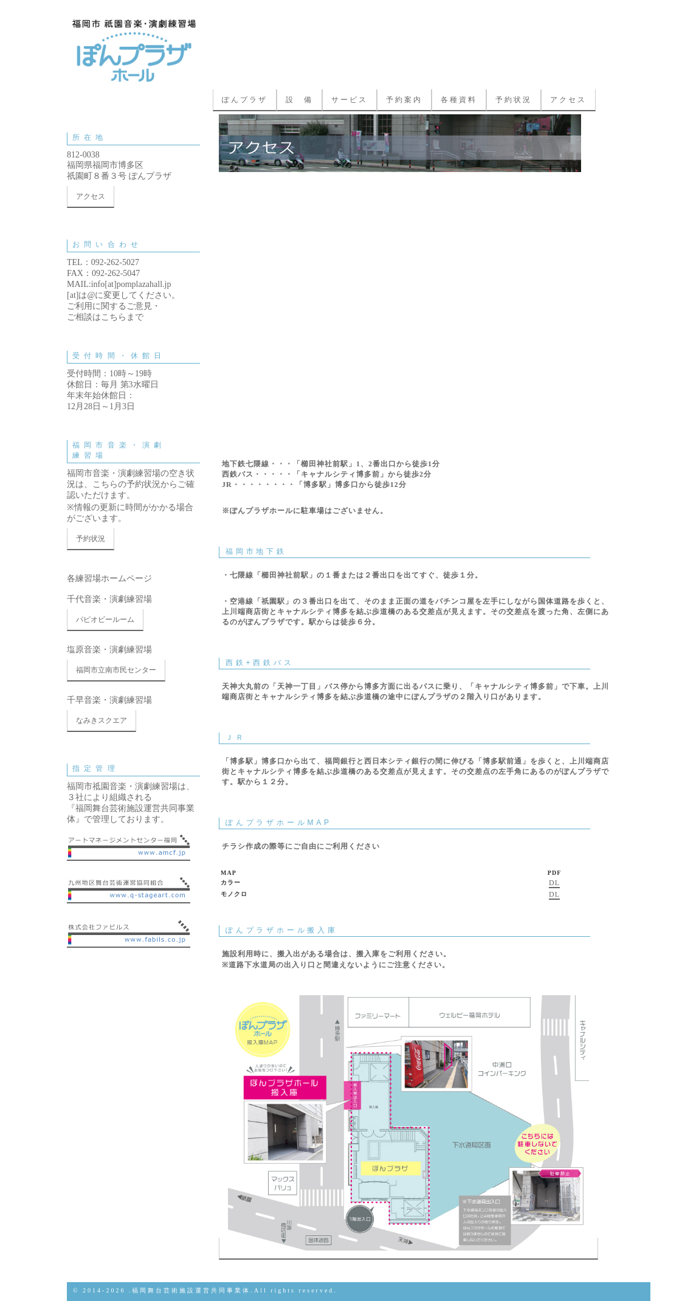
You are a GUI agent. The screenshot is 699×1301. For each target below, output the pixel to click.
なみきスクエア (101, 720)
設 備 (299, 99)
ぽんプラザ (244, 99)
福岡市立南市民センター (116, 670)
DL (554, 882)
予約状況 (513, 99)
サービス (349, 99)
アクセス (568, 99)
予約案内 (404, 99)
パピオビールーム (105, 619)
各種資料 (459, 99)
